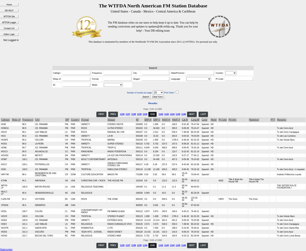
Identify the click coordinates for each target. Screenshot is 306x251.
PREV (113, 114)
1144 (172, 114)
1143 (166, 114)
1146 (183, 114)
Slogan (111, 120)
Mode (213, 120)
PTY (273, 120)
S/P (67, 120)
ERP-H (148, 120)
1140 (145, 114)
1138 (133, 114)
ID (137, 120)
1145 (178, 114)
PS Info (232, 120)
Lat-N (184, 120)
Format (85, 120)
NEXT (192, 114)
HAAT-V (176, 120)
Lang (204, 120)
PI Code (222, 120)
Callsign (5, 120)
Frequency (28, 120)
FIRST (101, 114)
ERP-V (157, 120)
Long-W (195, 120)
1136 (122, 114)
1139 (139, 114)
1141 (152, 114)
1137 (128, 114)
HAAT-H (166, 120)
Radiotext (254, 120)
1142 (161, 114)
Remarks (281, 120)
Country (75, 120)
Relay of (16, 120)
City (37, 120)
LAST (203, 114)
